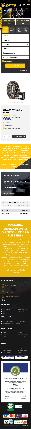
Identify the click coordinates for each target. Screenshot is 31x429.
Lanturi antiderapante (19, 11)
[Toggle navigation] (29, 1)
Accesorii (9, 11)
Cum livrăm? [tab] (7, 206)
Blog (4, 311)
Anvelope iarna (22, 348)
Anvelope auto (7, 350)
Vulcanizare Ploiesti (8, 321)
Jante (19, 352)
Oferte (4, 348)
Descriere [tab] (5, 202)
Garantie (20, 332)
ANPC (4, 335)
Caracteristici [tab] (14, 202)
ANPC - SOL (6, 339)
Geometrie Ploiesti (8, 323)
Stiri (4, 313)
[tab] (8, 23)
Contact (5, 332)
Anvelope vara (7, 352)
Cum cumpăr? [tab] (24, 202)
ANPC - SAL (6, 337)
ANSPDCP (20, 339)
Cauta (15, 66)
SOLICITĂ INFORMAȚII (15, 103)
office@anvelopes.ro (15, 296)
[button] (20, 5)
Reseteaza (24, 70)
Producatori (21, 311)
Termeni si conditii (22, 335)
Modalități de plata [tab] (21, 206)
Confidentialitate (22, 337)
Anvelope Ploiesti (22, 350)
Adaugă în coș (19, 136)
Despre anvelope (22, 309)
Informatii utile (6, 309)
